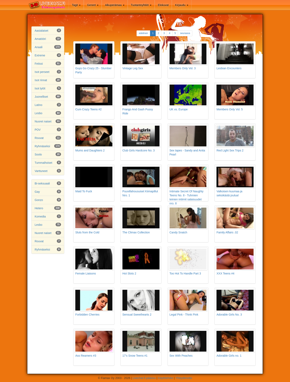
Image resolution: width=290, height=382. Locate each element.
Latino (38, 105)
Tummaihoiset (43, 162)
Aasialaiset (41, 30)
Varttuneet (41, 171)
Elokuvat (163, 5)
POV (38, 129)
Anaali (38, 47)
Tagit (76, 5)
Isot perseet (42, 72)
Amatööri (40, 38)
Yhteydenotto (183, 378)
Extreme (40, 55)
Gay (37, 191)
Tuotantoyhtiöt (141, 5)
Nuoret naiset (43, 121)
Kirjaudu (181, 5)
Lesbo (38, 113)
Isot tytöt (40, 88)
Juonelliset (41, 96)
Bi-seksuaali (42, 183)
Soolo (38, 154)
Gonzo (39, 200)
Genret (92, 5)
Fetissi (39, 63)
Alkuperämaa (114, 5)
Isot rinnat (41, 80)
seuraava (185, 33)
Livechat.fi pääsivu (144, 378)
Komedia (40, 216)
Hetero (39, 208)
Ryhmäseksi (42, 146)
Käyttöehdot (165, 378)
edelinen (143, 33)
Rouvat (39, 138)
